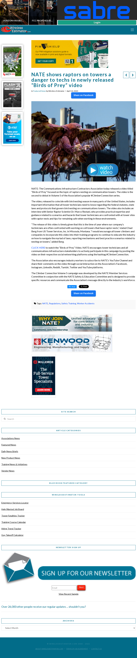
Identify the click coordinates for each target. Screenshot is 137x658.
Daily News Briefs (9, 451)
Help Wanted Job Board (12, 509)
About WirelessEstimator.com (49, 649)
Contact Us (96, 649)
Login (97, 22)
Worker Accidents (85, 303)
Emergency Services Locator (15, 502)
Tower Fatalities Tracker (13, 515)
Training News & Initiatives (14, 464)
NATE (45, 303)
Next (81, 587)
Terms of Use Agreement (77, 649)
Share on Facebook (83, 95)
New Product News (10, 458)
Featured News (39, 91)
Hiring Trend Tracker (11, 528)
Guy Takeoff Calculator (12, 535)
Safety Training (68, 303)
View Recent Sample (68, 594)
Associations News (10, 438)
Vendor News (7, 470)
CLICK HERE (38, 247)
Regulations (55, 303)
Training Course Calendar (13, 522)
